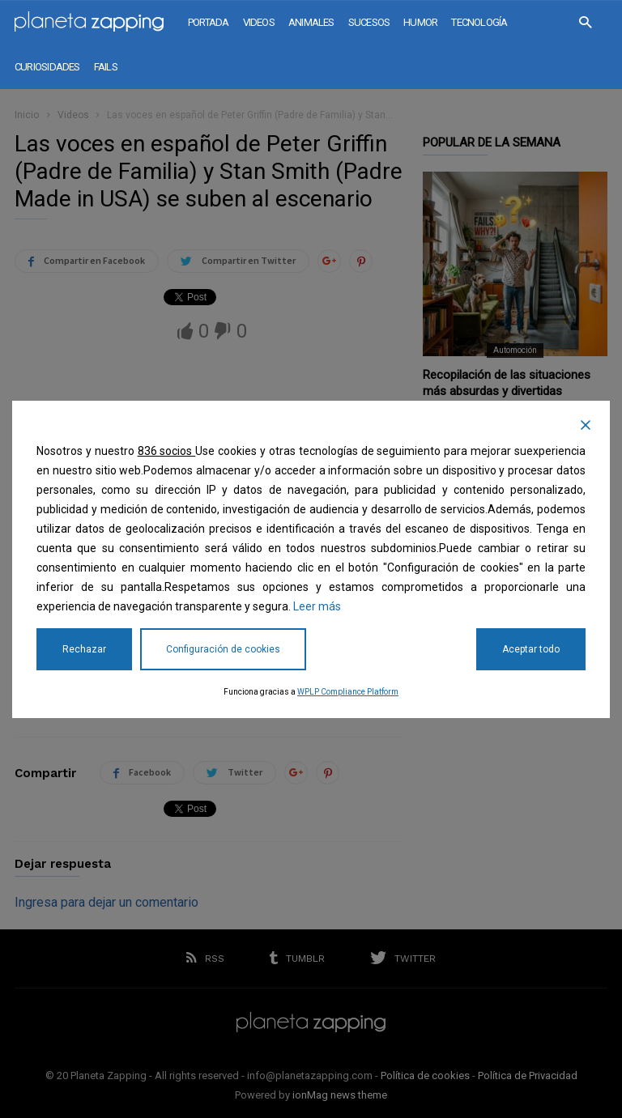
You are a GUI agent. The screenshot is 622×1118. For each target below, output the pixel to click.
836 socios (167, 450)
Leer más (317, 606)
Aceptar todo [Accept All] (531, 649)
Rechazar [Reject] (84, 649)
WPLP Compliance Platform (347, 691)
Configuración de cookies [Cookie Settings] (223, 649)
